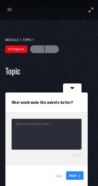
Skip (59, 175)
